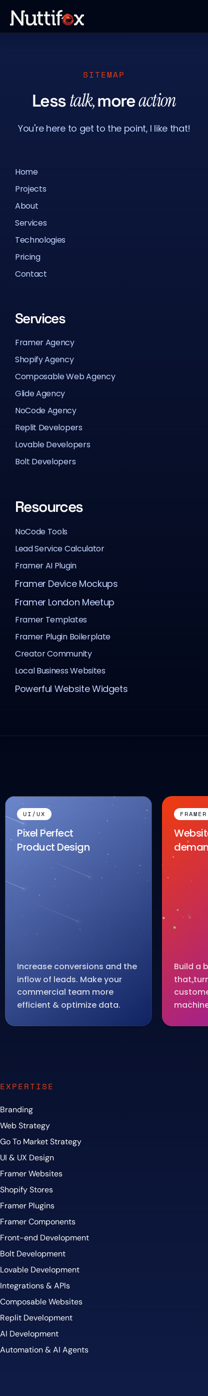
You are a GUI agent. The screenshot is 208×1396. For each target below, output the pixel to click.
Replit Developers (48, 427)
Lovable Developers (52, 444)
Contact (31, 274)
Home (26, 172)
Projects (30, 189)
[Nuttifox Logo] (47, 18)
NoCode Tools (41, 531)
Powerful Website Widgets (71, 688)
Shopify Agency (44, 359)
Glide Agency (40, 393)
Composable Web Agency (65, 376)
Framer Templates (51, 619)
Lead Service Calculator (59, 548)
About (26, 206)
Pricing (27, 257)
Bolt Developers (45, 461)
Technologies (40, 240)
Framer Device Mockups (66, 583)
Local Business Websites (60, 670)
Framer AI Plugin (45, 565)
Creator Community (53, 653)
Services (30, 223)
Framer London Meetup (64, 602)
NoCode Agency (45, 410)
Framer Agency (44, 342)
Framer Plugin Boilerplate (62, 636)
